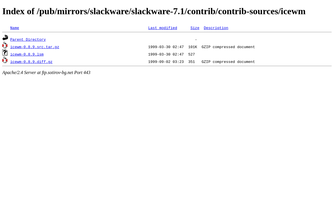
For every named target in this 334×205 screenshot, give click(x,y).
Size (195, 27)
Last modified (162, 27)
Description (216, 27)
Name (14, 27)
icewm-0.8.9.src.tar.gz (34, 46)
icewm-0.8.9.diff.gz (31, 61)
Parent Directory (28, 39)
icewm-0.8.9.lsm (27, 54)
